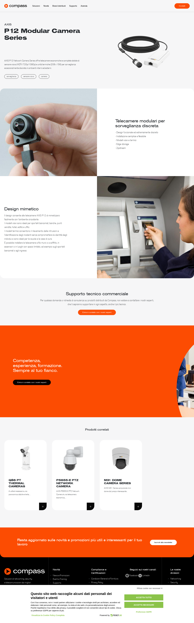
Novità (46, 6)
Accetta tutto (144, 597)
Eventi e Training (60, 579)
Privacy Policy (97, 582)
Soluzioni (36, 6)
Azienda (84, 6)
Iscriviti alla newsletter (163, 542)
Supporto (73, 6)
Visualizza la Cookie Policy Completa (48, 615)
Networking (175, 578)
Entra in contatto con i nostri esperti (96, 316)
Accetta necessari (144, 605)
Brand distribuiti (59, 6)
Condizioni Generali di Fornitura (104, 578)
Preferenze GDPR (144, 612)
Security (174, 582)
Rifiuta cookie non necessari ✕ (150, 588)
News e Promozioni (61, 575)
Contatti (182, 6)
